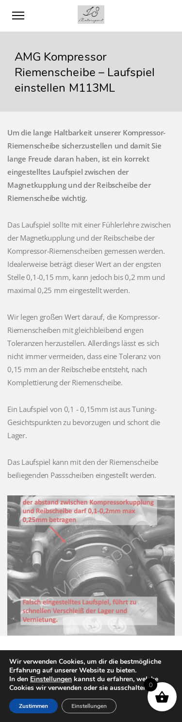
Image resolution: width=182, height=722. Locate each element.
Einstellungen (51, 679)
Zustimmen (33, 706)
